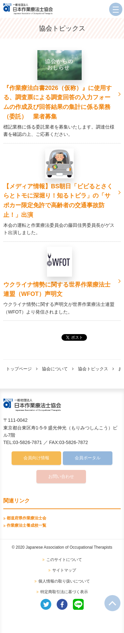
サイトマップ (64, 570)
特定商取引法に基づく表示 (64, 591)
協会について (55, 368)
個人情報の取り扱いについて (64, 581)
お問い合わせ (61, 476)
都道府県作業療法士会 (26, 518)
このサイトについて (64, 559)
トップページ (19, 368)
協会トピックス (93, 368)
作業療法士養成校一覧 (26, 525)
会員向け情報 (36, 457)
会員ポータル (88, 457)
